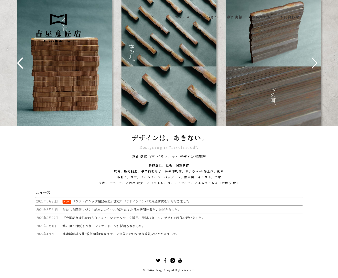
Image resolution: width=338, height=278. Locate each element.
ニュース (182, 17)
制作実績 (235, 17)
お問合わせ (289, 17)
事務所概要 (261, 17)
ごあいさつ (208, 17)
